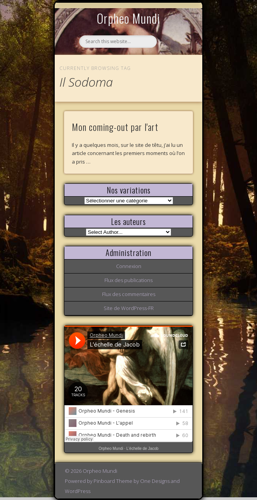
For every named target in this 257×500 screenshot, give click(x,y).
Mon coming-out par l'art (115, 127)
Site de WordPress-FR (129, 308)
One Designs (155, 480)
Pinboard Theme (113, 480)
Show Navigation (174, 71)
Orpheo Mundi (128, 18)
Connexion (128, 266)
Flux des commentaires (128, 294)
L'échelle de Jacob (143, 448)
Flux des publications (128, 280)
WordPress (77, 491)
